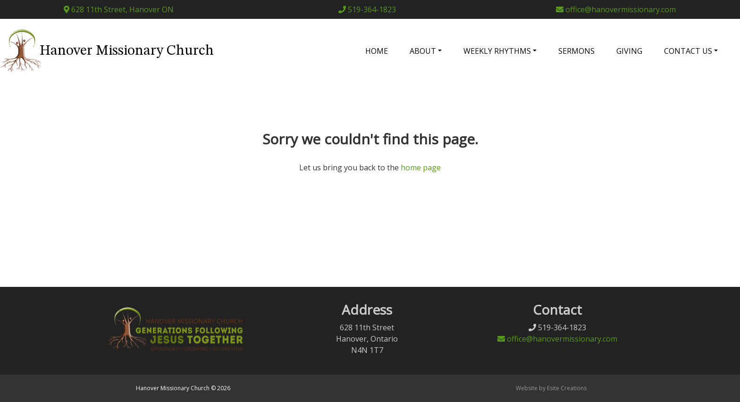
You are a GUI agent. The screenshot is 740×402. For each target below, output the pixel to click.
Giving (629, 51)
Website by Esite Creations (551, 388)
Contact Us (688, 51)
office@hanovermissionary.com (616, 9)
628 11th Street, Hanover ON (119, 9)
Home (376, 51)
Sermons (576, 51)
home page (421, 167)
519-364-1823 (367, 9)
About (423, 51)
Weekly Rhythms (497, 51)
